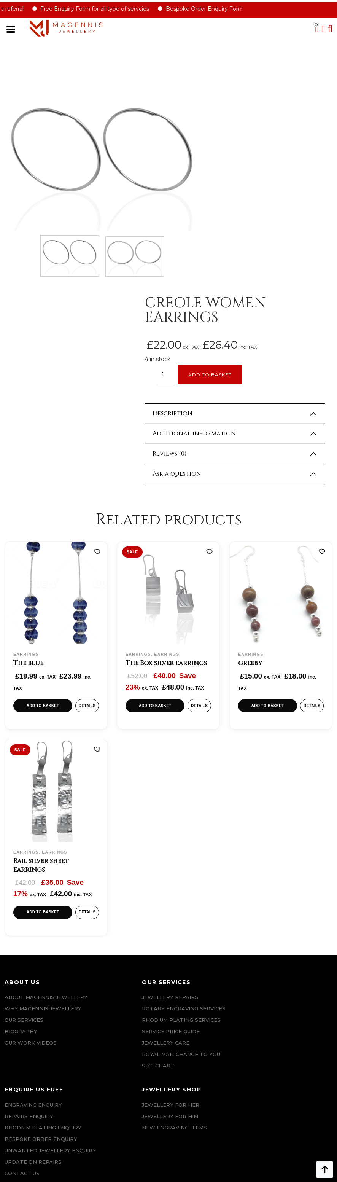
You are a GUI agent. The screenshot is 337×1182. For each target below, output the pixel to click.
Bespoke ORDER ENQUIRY (206, 854)
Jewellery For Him (281, 831)
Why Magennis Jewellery (43, 843)
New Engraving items (285, 843)
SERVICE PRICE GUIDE (116, 866)
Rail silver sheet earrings (42, 685)
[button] (328, 30)
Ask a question (214, 285)
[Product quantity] (203, 185)
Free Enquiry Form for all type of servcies (102, 9)
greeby (252, 478)
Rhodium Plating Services (126, 854)
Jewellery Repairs (115, 820)
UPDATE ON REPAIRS (198, 889)
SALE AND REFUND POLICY (41, 996)
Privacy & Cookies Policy (42, 1008)
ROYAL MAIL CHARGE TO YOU (126, 889)
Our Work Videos (31, 877)
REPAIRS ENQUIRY (194, 831)
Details (85, 521)
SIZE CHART (103, 900)
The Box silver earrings (167, 478)
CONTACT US (187, 900)
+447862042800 (43, 1132)
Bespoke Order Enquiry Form (212, 9)
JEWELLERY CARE (111, 877)
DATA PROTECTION (31, 1019)
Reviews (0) (207, 265)
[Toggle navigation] (16, 30)
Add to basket (249, 185)
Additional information (231, 245)
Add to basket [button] (42, 521)
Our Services (24, 854)
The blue (29, 478)
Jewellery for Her (281, 820)
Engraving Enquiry (198, 820)
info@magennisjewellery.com (42, 1121)
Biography (21, 866)
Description (210, 224)
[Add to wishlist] (95, 367)
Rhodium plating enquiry (208, 843)
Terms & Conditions (35, 985)
